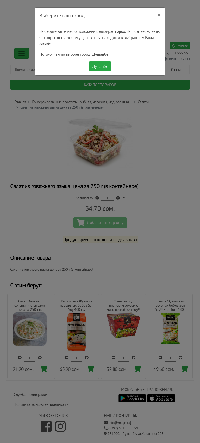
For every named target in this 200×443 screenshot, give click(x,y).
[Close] (159, 15)
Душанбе (100, 66)
